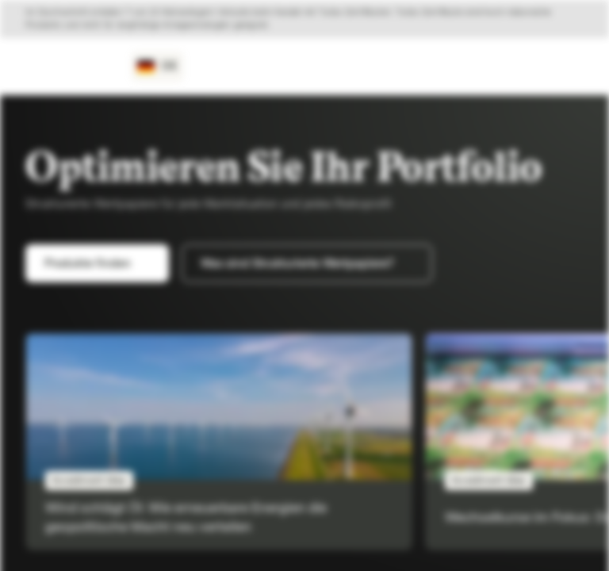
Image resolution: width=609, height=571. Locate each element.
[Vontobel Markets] (68, 66)
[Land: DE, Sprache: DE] (157, 66)
